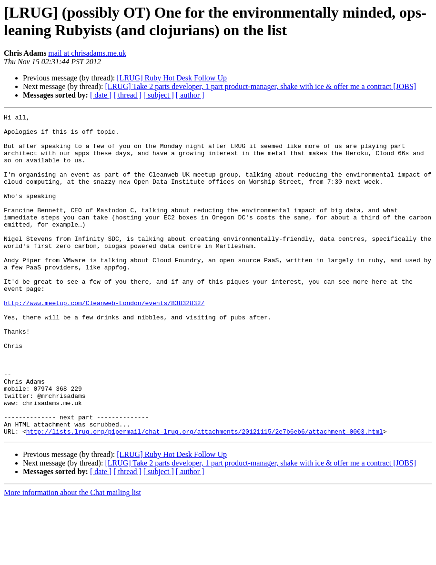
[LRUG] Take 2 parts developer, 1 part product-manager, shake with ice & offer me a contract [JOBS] (260, 86)
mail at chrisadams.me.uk (87, 53)
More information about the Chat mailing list (72, 557)
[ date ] (101, 95)
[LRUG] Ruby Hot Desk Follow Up (172, 78)
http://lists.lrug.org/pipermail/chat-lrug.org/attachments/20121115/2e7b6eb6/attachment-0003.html (204, 495)
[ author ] (190, 95)
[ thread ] (127, 95)
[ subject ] (158, 95)
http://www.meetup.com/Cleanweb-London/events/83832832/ (104, 341)
